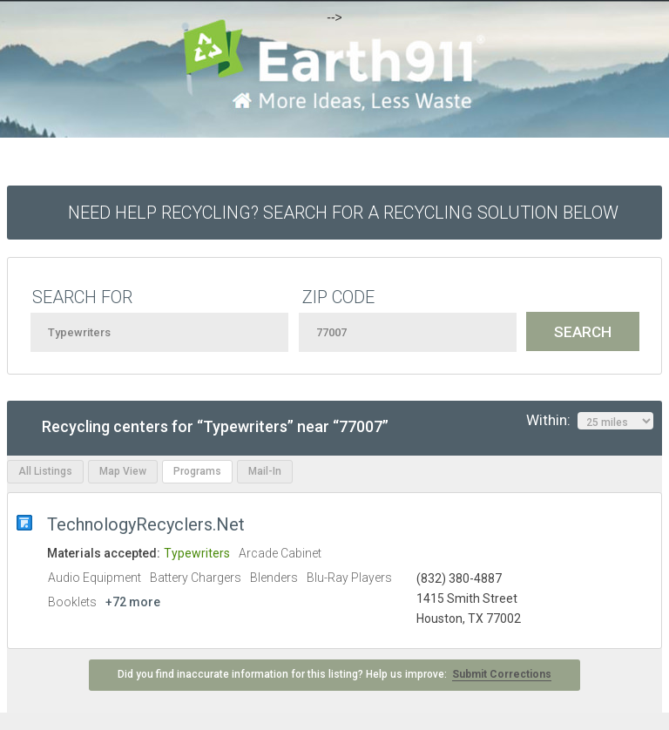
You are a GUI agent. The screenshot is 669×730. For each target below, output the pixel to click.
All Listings (45, 471)
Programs (197, 471)
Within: (589, 420)
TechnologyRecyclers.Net (146, 524)
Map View (122, 471)
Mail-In (264, 471)
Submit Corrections (501, 674)
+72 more (132, 602)
